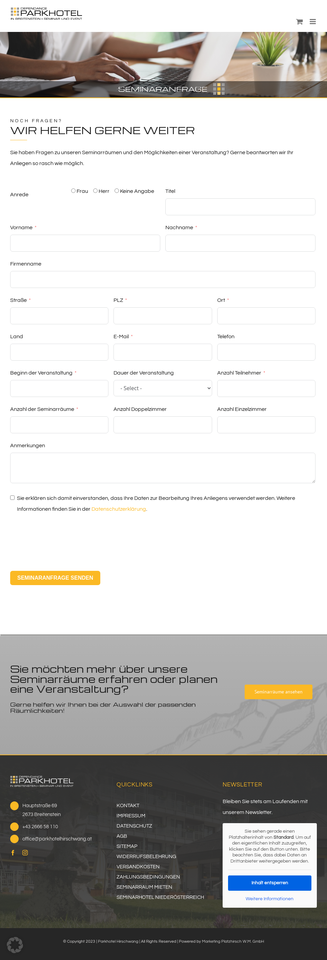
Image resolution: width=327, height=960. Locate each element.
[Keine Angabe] (117, 190)
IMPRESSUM (131, 815)
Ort (221, 300)
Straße (18, 300)
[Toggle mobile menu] (313, 21)
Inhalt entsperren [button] (269, 883)
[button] (15, 945)
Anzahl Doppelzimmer (140, 409)
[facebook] (13, 852)
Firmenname (25, 264)
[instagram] (25, 852)
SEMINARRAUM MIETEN (144, 887)
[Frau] (73, 190)
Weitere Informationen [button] (270, 898)
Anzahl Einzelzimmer (242, 409)
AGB (122, 836)
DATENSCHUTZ (134, 826)
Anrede (19, 194)
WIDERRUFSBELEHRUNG (146, 856)
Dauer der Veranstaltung (144, 373)
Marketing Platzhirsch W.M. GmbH (233, 941)
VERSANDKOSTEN (138, 866)
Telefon (225, 336)
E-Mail (121, 336)
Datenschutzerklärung (118, 509)
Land (16, 336)
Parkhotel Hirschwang (118, 941)
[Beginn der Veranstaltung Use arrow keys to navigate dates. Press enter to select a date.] (59, 388)
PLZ (118, 300)
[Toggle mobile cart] (299, 21)
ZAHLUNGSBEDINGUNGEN (148, 877)
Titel (170, 191)
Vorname (21, 227)
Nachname (179, 227)
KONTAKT (128, 805)
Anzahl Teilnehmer (239, 373)
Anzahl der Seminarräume (42, 409)
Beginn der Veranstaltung (41, 373)
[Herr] (95, 190)
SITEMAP (127, 846)
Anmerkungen (27, 445)
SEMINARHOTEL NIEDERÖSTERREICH (160, 897)
